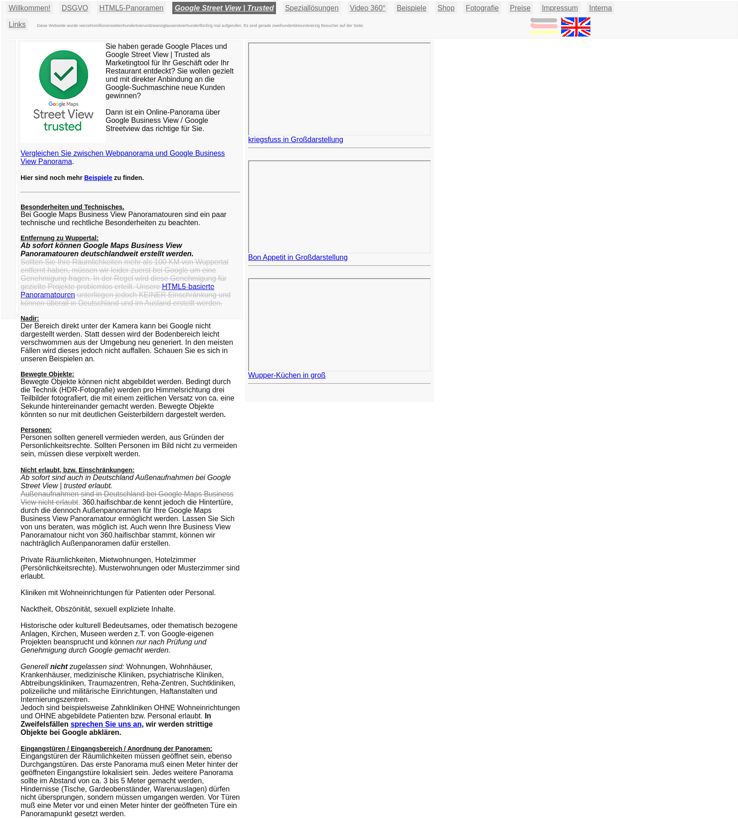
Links (17, 24)
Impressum (560, 8)
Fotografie (482, 8)
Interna (600, 8)
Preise (520, 8)
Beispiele (411, 8)
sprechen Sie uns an (106, 724)
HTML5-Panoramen (131, 8)
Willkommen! (30, 8)
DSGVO (75, 8)
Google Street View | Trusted (224, 8)
